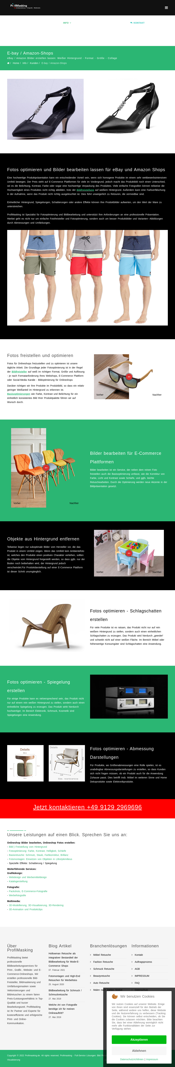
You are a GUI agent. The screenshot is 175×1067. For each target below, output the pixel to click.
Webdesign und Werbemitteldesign (28, 877)
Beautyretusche (101, 976)
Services (82, 23)
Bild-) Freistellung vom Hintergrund (28, 846)
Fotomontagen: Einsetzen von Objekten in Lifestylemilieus (40, 859)
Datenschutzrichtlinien (132, 1059)
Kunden (34, 63)
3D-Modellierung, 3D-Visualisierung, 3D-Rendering (36, 905)
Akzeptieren (139, 1039)
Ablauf (154, 23)
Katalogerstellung (18, 881)
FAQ (137, 983)
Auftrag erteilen (63, 38)
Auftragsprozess (143, 961)
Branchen (102, 23)
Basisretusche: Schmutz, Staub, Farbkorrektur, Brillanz (38, 855)
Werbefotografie (17, 895)
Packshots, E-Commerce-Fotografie (28, 891)
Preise (121, 23)
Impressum (152, 1059)
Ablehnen (139, 1050)
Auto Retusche (100, 983)
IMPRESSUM (141, 976)
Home (54, 23)
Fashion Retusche (102, 961)
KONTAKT (137, 23)
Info (66, 23)
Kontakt (138, 954)
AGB (137, 968)
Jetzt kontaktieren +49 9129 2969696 (87, 807)
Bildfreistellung (85, 190)
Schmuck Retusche (103, 968)
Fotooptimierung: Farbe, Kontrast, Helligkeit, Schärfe (37, 851)
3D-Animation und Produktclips (26, 909)
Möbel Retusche (101, 954)
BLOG (83, 38)
